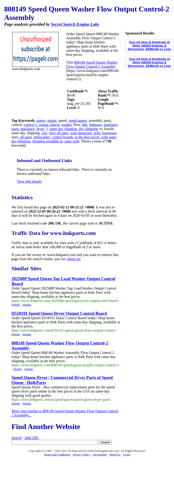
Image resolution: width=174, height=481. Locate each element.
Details (15, 304)
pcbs (97, 133)
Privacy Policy (81, 454)
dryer (40, 129)
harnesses (109, 133)
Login (126, 454)
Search (16, 438)
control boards (62, 137)
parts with (72, 141)
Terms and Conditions (57, 454)
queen (41, 120)
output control (49, 125)
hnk (84, 125)
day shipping (88, 129)
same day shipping (63, 129)
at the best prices (87, 137)
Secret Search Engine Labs (75, 24)
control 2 (30, 125)
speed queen (77, 120)
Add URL (31, 438)
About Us (114, 454)
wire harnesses (81, 133)
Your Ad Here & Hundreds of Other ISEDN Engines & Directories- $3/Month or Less (149, 45)
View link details (29, 181)
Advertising (100, 454)
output (52, 120)
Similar (27, 304)
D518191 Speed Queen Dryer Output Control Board (59, 313)
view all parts (58, 133)
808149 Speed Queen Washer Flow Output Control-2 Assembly (91, 64)
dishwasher (42, 137)
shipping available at (47, 141)
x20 (44, 133)
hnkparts (95, 125)
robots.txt (74, 259)
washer (66, 125)
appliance (27, 129)
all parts (26, 137)
